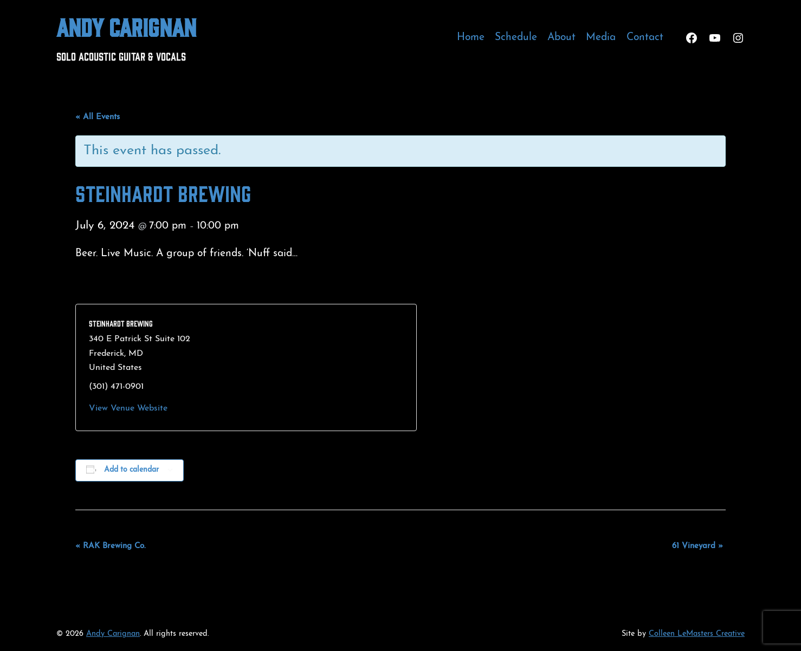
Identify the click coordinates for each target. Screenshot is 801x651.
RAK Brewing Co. (110, 546)
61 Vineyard (697, 546)
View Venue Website (128, 408)
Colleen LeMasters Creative (697, 634)
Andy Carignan (126, 26)
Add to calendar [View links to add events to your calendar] (131, 470)
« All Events (97, 117)
